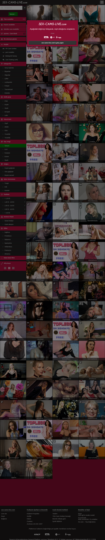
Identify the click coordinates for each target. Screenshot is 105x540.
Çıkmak (52, 33)
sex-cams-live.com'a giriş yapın (52, 43)
